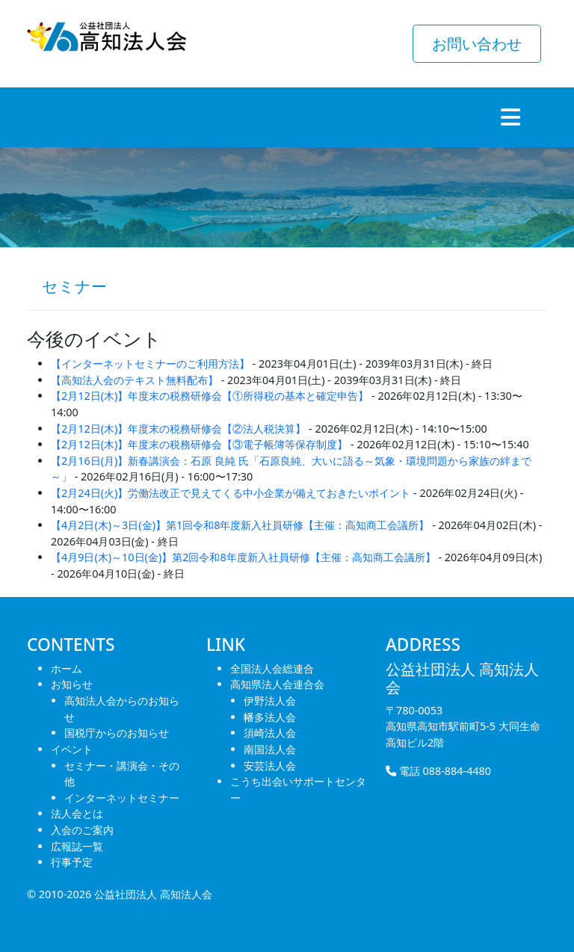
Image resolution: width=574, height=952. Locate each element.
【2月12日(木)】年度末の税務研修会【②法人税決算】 (178, 428)
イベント (72, 749)
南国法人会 (270, 749)
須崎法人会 (270, 733)
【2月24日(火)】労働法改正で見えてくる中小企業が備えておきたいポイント (230, 493)
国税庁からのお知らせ (116, 733)
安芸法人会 (270, 765)
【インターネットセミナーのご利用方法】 (150, 363)
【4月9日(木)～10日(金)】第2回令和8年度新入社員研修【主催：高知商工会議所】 (243, 557)
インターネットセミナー (121, 798)
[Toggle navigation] (510, 117)
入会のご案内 (82, 830)
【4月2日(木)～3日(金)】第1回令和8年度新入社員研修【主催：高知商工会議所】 (240, 525)
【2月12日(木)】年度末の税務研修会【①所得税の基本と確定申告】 (209, 396)
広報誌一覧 (77, 846)
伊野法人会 (270, 700)
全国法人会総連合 (272, 668)
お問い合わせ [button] (477, 44)
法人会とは (77, 813)
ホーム (66, 668)
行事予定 (72, 862)
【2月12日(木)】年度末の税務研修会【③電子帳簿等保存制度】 (199, 444)
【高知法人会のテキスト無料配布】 (134, 380)
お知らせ (72, 684)
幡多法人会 (270, 717)
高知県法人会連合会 (277, 684)
